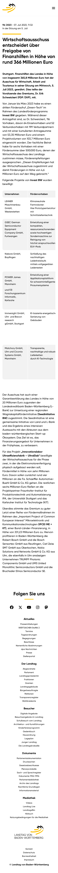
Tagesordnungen (29, 634)
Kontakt (29, 849)
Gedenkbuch (29, 731)
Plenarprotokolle (29, 769)
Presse (29, 652)
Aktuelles (29, 619)
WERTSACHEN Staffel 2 (29, 627)
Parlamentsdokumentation (29, 758)
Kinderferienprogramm (29, 728)
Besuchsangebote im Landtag (29, 717)
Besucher (29, 708)
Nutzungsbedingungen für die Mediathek (29, 817)
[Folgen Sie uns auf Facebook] (12, 607)
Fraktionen (29, 679)
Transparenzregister (29, 697)
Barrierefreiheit (29, 856)
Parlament (29, 672)
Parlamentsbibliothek (29, 779)
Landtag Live (29, 806)
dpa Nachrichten (29, 649)
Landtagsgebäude (29, 686)
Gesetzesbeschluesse (29, 765)
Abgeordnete (29, 668)
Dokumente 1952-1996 (29, 776)
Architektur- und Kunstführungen (29, 724)
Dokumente (29, 753)
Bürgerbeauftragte (29, 690)
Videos (29, 803)
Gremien (29, 683)
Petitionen (29, 693)
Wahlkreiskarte (29, 701)
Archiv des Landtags (29, 783)
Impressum (29, 859)
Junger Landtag (29, 742)
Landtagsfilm (29, 810)
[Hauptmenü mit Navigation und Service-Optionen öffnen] (53, 8)
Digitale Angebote (29, 713)
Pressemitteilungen (29, 624)
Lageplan (29, 738)
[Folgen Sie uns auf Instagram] (37, 607)
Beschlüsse (29, 642)
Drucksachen (29, 761)
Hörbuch (29, 813)
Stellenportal (29, 656)
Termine (29, 631)
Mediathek (29, 798)
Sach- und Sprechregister (29, 772)
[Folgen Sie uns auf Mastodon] (46, 607)
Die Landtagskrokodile (29, 745)
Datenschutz (29, 852)
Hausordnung (29, 735)
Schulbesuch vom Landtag (29, 720)
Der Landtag (29, 663)
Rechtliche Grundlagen (29, 787)
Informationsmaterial (29, 790)
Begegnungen (29, 638)
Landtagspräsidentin (29, 676)
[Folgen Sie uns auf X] (20, 607)
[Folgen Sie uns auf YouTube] (29, 607)
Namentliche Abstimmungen (29, 645)
